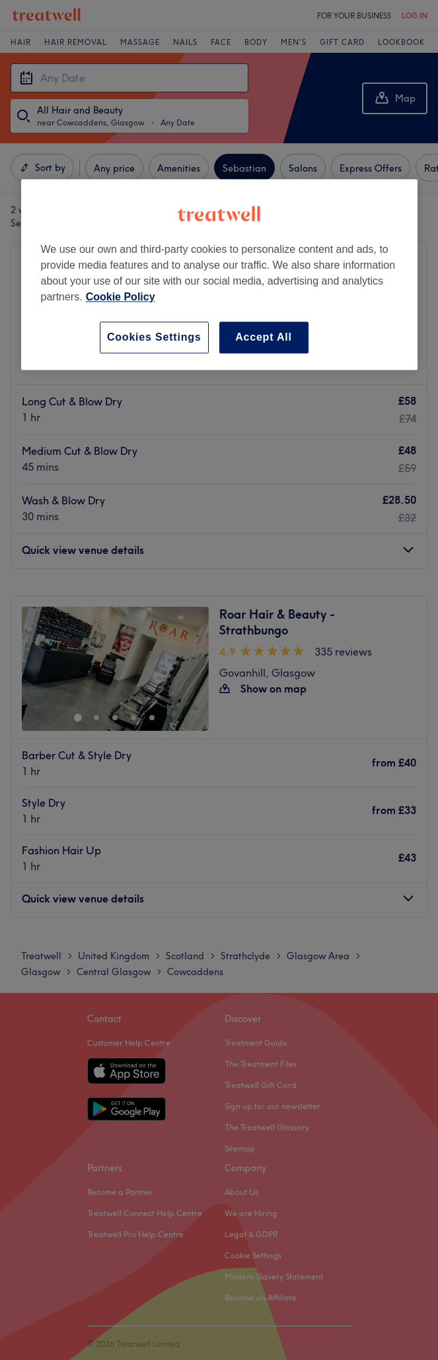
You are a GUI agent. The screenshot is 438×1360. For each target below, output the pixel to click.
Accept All (263, 337)
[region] (219, 274)
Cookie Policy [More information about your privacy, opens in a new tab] (120, 296)
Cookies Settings (154, 337)
